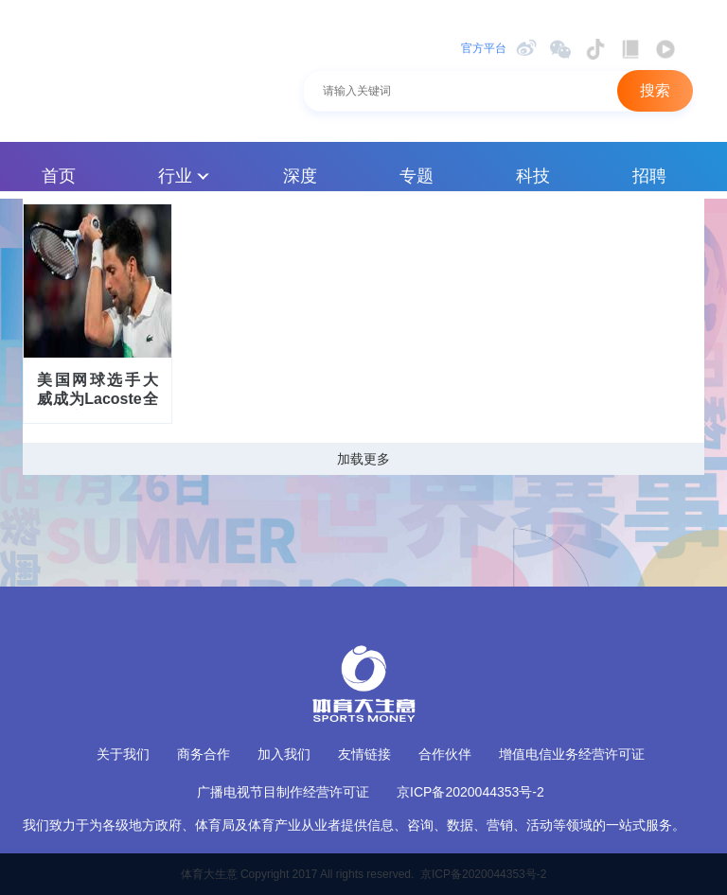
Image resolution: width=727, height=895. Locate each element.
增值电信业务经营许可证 (572, 754)
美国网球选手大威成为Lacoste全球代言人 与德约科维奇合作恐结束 (97, 391)
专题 (416, 176)
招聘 (649, 176)
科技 (533, 176)
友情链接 (364, 754)
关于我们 (123, 754)
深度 (300, 176)
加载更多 (363, 458)
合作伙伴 (444, 754)
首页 (59, 176)
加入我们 (283, 754)
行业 (183, 176)
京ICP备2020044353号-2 (470, 791)
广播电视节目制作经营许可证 (283, 791)
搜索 (655, 90)
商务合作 (203, 754)
